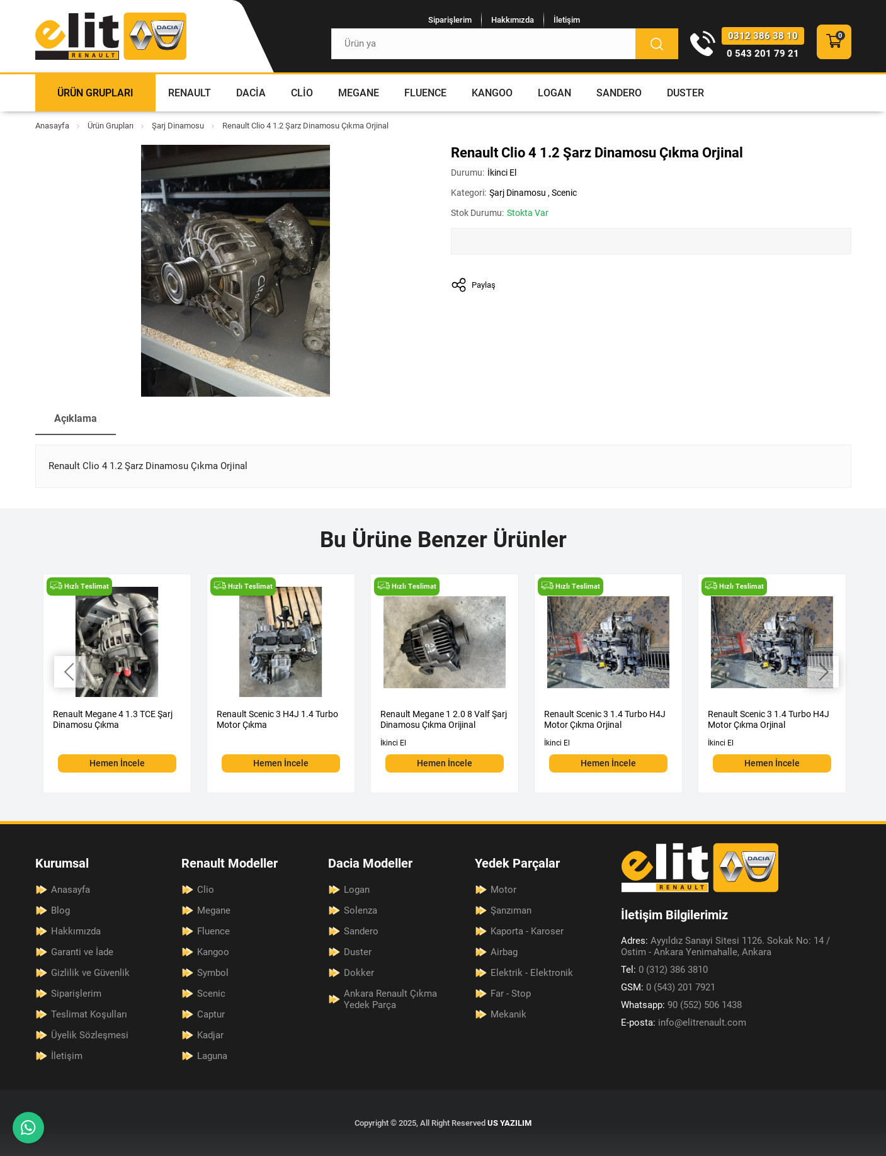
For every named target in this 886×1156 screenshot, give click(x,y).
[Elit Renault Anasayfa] (110, 36)
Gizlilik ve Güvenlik (90, 972)
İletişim (567, 20)
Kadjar (210, 1035)
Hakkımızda (512, 20)
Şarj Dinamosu (178, 125)
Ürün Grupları (95, 93)
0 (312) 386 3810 (664, 969)
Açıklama (75, 418)
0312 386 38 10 (763, 36)
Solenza (360, 910)
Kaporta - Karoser (527, 931)
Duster (685, 93)
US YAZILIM (509, 1123)
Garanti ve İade (82, 952)
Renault (189, 93)
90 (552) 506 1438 (681, 1005)
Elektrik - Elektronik (532, 972)
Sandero (619, 93)
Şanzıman (511, 910)
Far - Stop (511, 993)
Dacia (251, 93)
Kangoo (492, 93)
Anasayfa (52, 125)
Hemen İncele (117, 763)
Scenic (564, 193)
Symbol (213, 972)
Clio (302, 93)
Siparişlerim (450, 20)
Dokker (359, 972)
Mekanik (508, 1014)
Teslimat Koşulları (89, 1014)
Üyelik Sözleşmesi (89, 1035)
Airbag (504, 952)
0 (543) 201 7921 (668, 987)
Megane (358, 93)
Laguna (212, 1056)
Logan (554, 93)
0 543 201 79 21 (763, 53)
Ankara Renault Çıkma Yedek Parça (390, 999)
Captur (211, 1014)
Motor (503, 889)
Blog (60, 910)
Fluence (425, 93)
